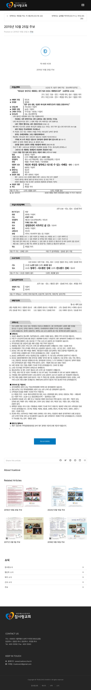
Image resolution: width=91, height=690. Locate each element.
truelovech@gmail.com (22, 664)
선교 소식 (8, 582)
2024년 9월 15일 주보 (56, 510)
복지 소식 (8, 577)
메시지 (44, 686)
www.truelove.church (23, 661)
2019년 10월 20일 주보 (13, 510)
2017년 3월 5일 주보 (12, 542)
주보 (31, 32)
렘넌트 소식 (9, 572)
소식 (57, 686)
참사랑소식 (9, 567)
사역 (51, 686)
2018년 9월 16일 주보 (56, 542)
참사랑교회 (34, 686)
